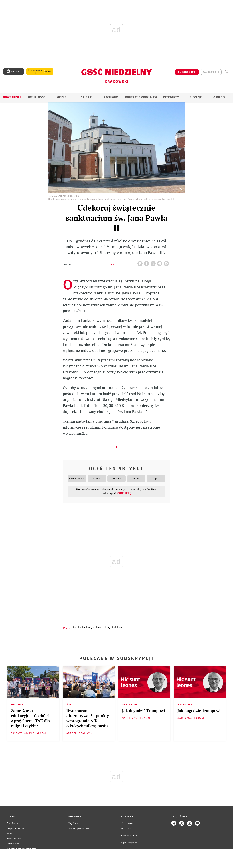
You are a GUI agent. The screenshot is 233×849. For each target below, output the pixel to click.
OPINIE (61, 97)
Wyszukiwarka (226, 71)
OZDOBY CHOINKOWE (112, 627)
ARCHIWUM (111, 97)
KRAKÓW (96, 627)
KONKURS (86, 627)
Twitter (154, 262)
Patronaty (171, 97)
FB (147, 262)
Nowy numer (12, 97)
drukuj (160, 262)
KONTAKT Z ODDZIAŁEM (141, 97)
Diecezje (196, 97)
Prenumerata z (35, 71)
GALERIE (86, 97)
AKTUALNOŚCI (37, 97)
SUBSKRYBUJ (186, 72)
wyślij (167, 262)
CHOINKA (76, 627)
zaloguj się (211, 72)
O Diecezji (220, 97)
